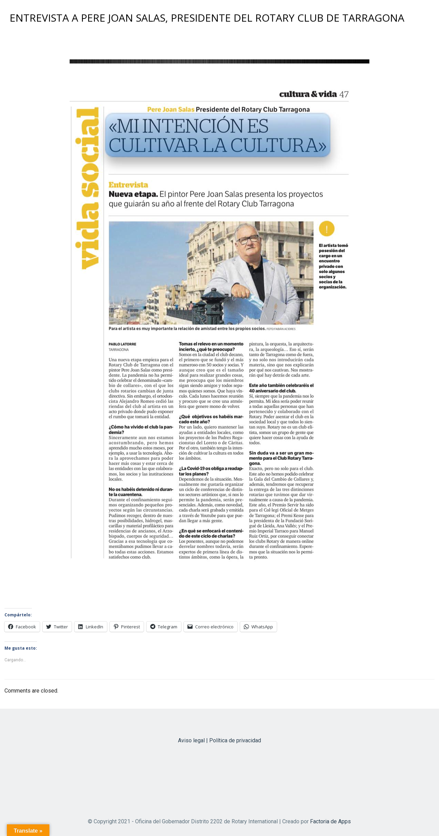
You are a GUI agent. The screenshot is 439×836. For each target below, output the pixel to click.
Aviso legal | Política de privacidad (219, 740)
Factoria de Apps (330, 821)
